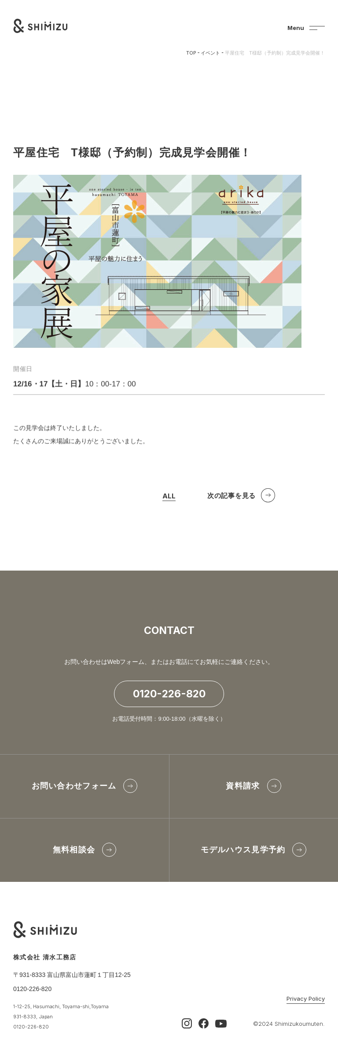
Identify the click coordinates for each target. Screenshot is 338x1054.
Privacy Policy (306, 999)
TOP (191, 53)
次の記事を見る (231, 497)
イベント (210, 53)
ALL (169, 498)
